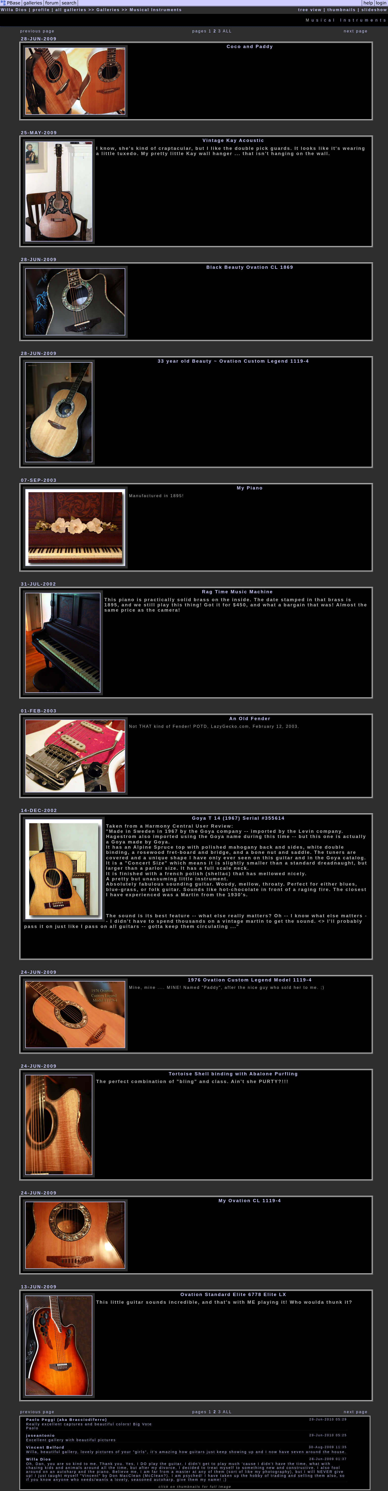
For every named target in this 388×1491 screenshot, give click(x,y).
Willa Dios (38, 1459)
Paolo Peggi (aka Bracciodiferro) (66, 1419)
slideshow (374, 10)
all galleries (71, 10)
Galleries (108, 10)
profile (41, 10)
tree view (310, 10)
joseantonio (40, 1435)
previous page (37, 31)
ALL (227, 31)
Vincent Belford (45, 1447)
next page (356, 31)
